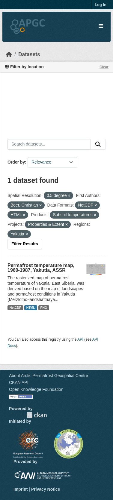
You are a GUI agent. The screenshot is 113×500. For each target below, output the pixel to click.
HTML (30, 307)
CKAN (36, 415)
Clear (104, 67)
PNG (43, 307)
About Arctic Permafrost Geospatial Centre (48, 375)
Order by (16, 162)
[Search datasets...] (49, 144)
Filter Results (24, 243)
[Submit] (98, 144)
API (80, 339)
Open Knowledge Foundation (36, 389)
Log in (100, 4)
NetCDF (15, 307)
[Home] (9, 54)
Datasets (29, 54)
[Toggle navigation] (101, 26)
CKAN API (18, 382)
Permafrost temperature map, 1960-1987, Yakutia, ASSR (40, 268)
